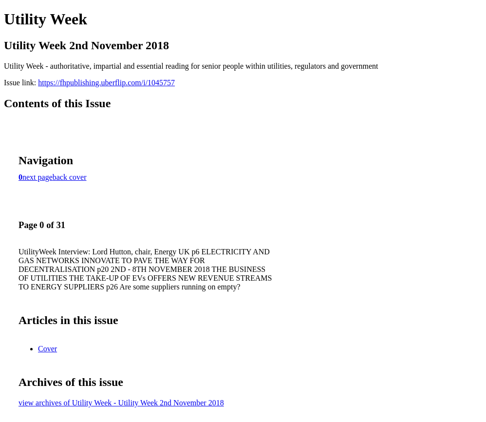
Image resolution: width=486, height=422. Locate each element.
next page (37, 177)
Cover (47, 349)
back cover (70, 177)
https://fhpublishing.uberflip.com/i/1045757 (106, 82)
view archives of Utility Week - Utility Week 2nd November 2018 (121, 403)
